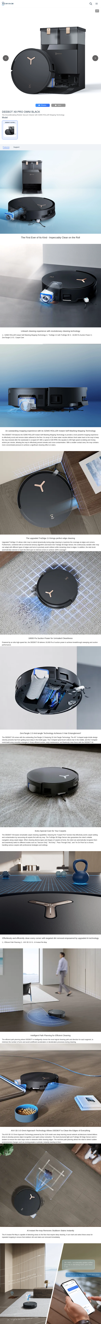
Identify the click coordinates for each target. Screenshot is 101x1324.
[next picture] (95, 58)
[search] (91, 3)
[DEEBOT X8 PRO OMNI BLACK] (10, 129)
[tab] (6, 147)
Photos (42, 105)
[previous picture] (5, 58)
